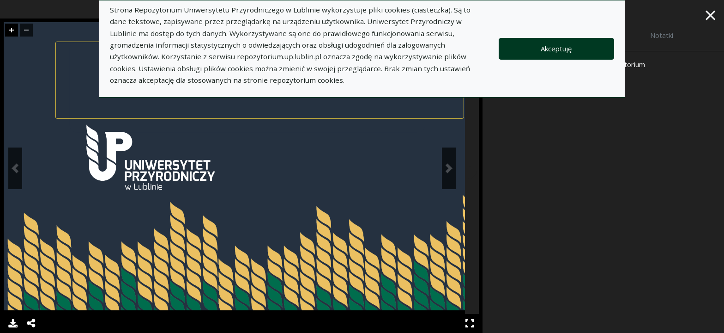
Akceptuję (556, 48)
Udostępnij (31, 323)
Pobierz (13, 323)
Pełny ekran (470, 323)
